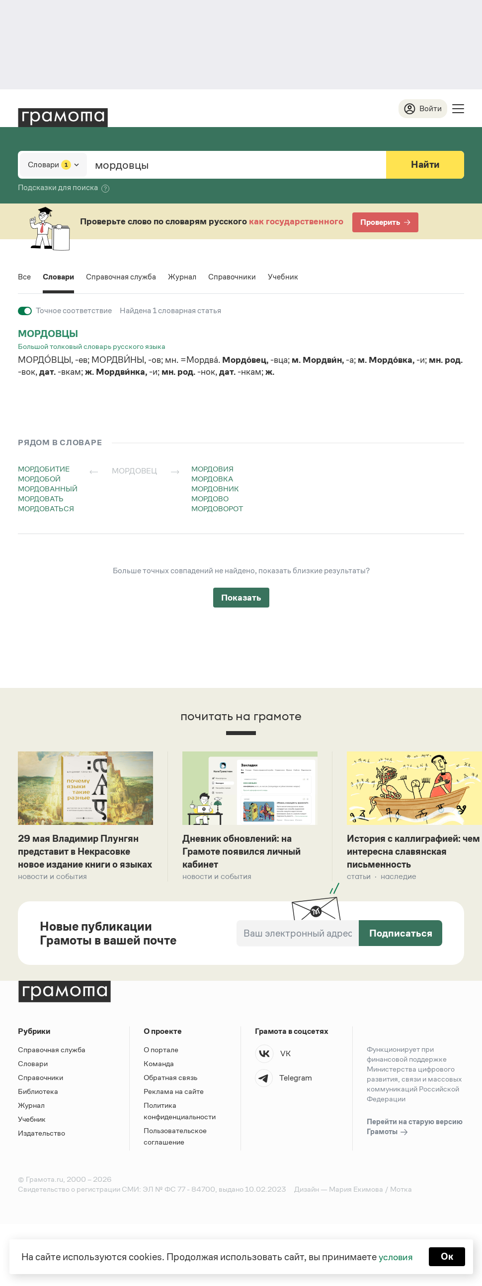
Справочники (235, 277)
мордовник (215, 489)
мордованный (48, 489)
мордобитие (44, 469)
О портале (161, 1065)
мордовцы (49, 334)
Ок (448, 1256)
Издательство (41, 1148)
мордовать (41, 499)
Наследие (398, 878)
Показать (241, 598)
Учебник (286, 277)
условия (395, 1256)
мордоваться (46, 509)
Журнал (184, 277)
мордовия (212, 469)
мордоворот (217, 509)
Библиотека (38, 1106)
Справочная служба (122, 277)
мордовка (212, 479)
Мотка (401, 1204)
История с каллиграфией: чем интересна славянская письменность (411, 853)
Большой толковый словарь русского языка (91, 346)
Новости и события (52, 891)
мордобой (39, 479)
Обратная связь (170, 1092)
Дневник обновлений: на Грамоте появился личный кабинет (245, 853)
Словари (59, 277)
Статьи (359, 878)
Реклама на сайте (174, 1106)
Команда (159, 1079)
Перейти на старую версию (415, 1142)
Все (24, 277)
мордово (210, 499)
